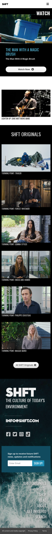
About (41, 505)
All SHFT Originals (26, 365)
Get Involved (36, 511)
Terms (44, 531)
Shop (42, 494)
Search (40, 516)
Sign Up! (38, 463)
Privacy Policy (33, 531)
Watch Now (26, 69)
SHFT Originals (35, 483)
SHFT (5, 4)
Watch (41, 489)
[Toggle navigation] (47, 4)
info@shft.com (22, 421)
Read (42, 500)
